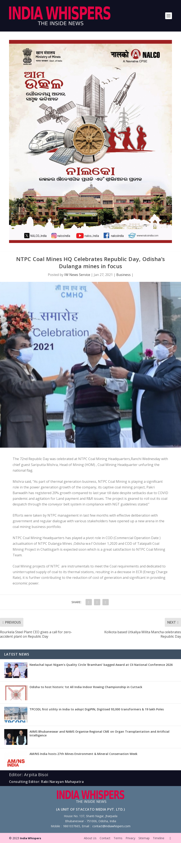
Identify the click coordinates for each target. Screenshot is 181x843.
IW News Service (77, 274)
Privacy (130, 838)
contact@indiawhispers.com (111, 826)
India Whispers (30, 838)
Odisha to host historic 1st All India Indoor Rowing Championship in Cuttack (85, 687)
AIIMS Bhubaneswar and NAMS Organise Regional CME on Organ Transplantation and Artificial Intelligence (99, 733)
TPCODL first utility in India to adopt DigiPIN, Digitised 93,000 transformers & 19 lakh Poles (96, 709)
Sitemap (144, 838)
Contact (105, 838)
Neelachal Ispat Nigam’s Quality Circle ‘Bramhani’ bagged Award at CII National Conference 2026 (101, 665)
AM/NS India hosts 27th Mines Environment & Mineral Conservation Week (83, 754)
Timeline (158, 838)
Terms (118, 838)
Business (123, 274)
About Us (90, 838)
